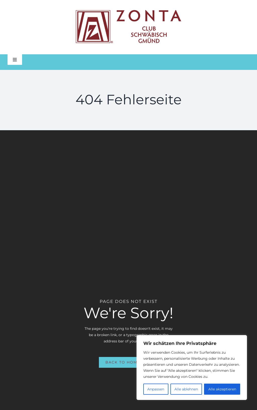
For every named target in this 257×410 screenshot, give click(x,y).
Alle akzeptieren (222, 389)
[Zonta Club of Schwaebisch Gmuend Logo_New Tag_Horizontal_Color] (128, 12)
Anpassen (155, 389)
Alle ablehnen (186, 389)
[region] (192, 367)
